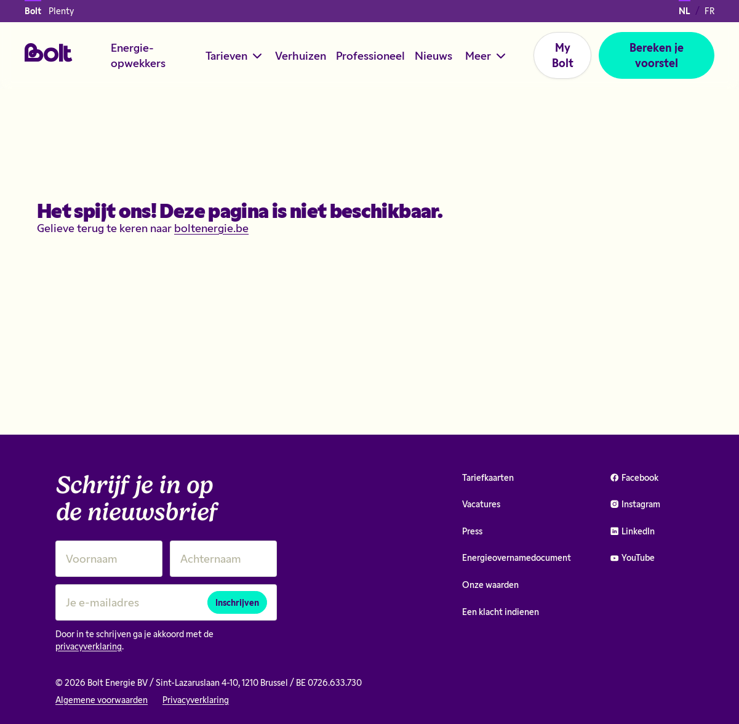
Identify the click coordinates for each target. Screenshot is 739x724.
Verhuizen (300, 55)
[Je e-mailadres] (166, 602)
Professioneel (370, 55)
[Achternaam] (223, 559)
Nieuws (433, 55)
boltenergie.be (211, 228)
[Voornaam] (108, 559)
